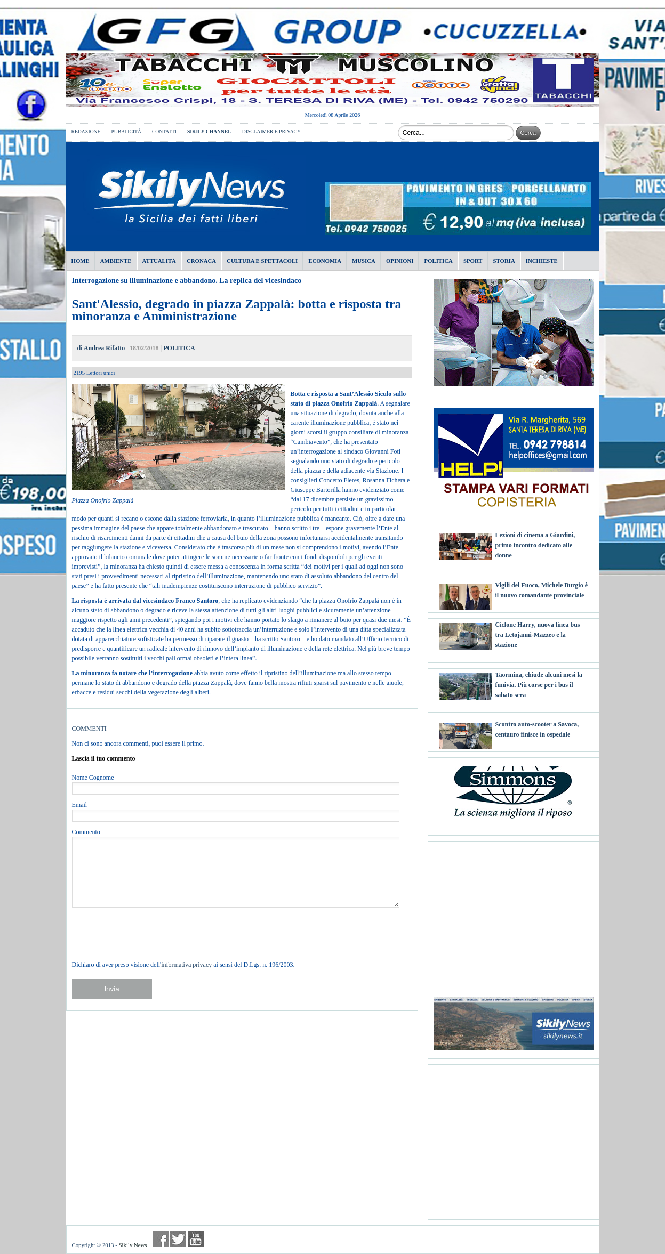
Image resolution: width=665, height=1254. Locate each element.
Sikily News (132, 1245)
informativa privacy (186, 964)
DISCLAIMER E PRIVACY (271, 131)
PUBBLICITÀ (126, 131)
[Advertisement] (514, 908)
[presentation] (153, 933)
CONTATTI (164, 131)
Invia (111, 989)
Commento (86, 832)
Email (79, 804)
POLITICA (179, 348)
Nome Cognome (93, 777)
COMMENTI (89, 728)
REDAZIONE (86, 131)
